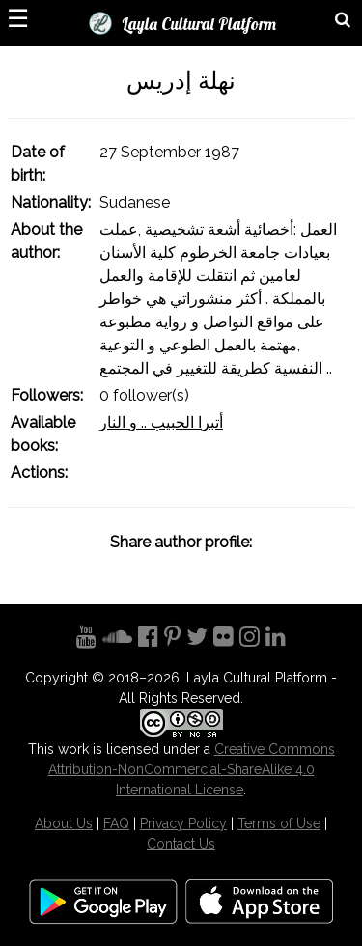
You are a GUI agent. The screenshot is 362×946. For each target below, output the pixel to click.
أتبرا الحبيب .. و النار (161, 422)
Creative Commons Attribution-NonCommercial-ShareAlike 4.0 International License (191, 769)
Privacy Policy (183, 823)
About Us (64, 823)
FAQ (116, 823)
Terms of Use (278, 823)
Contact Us (181, 843)
